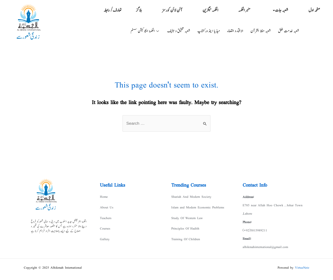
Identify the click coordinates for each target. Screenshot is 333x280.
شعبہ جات (280, 10)
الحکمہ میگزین (210, 10)
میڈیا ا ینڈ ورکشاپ (208, 31)
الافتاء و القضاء (235, 31)
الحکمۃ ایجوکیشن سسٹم (145, 31)
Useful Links (112, 185)
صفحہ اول (314, 10)
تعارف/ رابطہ (112, 10)
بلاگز (138, 10)
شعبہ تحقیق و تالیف (178, 31)
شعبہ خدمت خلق (288, 31)
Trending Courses (188, 185)
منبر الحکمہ (244, 10)
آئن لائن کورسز (172, 10)
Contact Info (255, 185)
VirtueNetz (302, 269)
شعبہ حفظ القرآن (260, 31)
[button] (279, 10)
